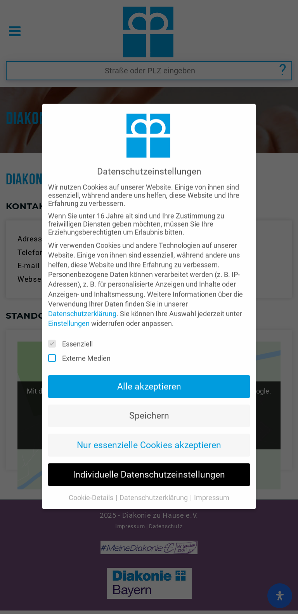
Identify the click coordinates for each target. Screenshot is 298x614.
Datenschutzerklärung (82, 302)
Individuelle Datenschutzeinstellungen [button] (149, 463)
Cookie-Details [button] (92, 486)
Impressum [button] (211, 486)
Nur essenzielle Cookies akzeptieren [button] (149, 434)
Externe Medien (82, 347)
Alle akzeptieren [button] (149, 375)
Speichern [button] (149, 404)
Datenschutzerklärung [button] (154, 486)
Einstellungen (69, 312)
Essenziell (73, 333)
